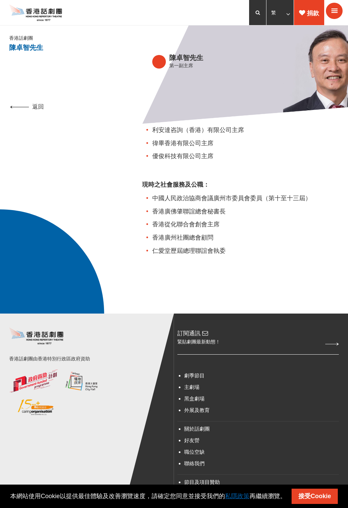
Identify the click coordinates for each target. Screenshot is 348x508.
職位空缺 (194, 454)
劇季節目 (194, 378)
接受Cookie (314, 496)
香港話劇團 (22, 39)
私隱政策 (237, 496)
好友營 (191, 443)
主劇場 (191, 389)
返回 (27, 109)
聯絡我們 (194, 466)
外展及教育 (197, 412)
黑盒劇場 (194, 401)
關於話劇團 (197, 431)
